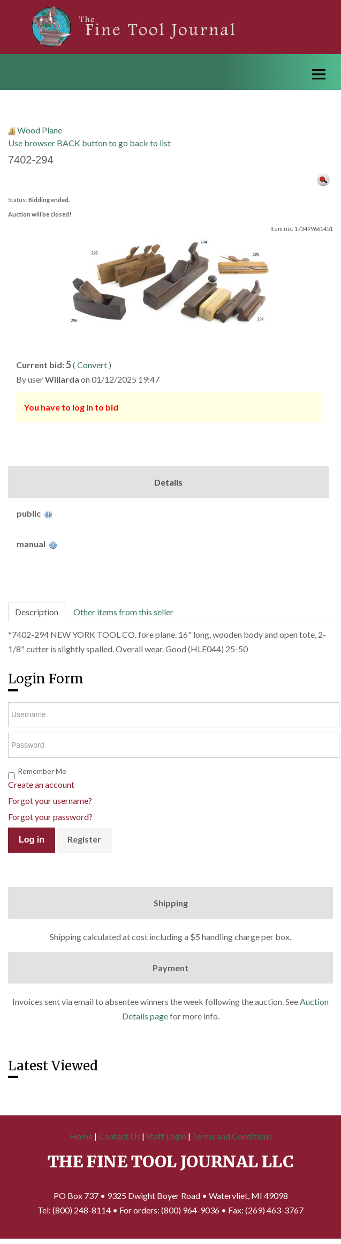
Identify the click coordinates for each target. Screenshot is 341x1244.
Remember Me (42, 771)
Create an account (41, 784)
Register (84, 839)
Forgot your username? (50, 800)
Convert (92, 365)
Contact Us (119, 1136)
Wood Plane (39, 130)
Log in (31, 839)
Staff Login (166, 1136)
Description (36, 612)
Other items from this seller (123, 612)
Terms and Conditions (232, 1136)
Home (81, 1136)
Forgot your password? (50, 816)
